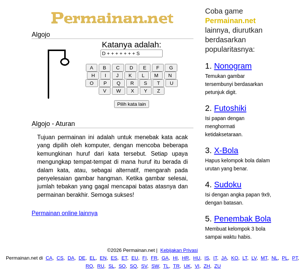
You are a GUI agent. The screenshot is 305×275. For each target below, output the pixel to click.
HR (185, 258)
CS (60, 258)
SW (155, 266)
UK (187, 266)
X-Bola (226, 150)
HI (175, 258)
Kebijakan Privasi (179, 250)
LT (244, 258)
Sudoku (228, 184)
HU (196, 258)
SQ (133, 266)
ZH (207, 266)
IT (215, 258)
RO (89, 266)
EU (134, 258)
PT (295, 258)
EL (92, 258)
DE (82, 258)
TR (176, 266)
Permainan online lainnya (65, 213)
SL (111, 266)
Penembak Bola (242, 218)
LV (254, 258)
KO (234, 258)
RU (100, 266)
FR (154, 258)
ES (114, 258)
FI (144, 258)
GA (164, 258)
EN (103, 258)
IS (206, 258)
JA (224, 258)
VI (197, 266)
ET (124, 258)
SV (144, 266)
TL (166, 266)
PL (285, 258)
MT (264, 258)
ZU (217, 266)
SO (122, 266)
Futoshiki (230, 108)
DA (71, 258)
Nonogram (233, 65)
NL (275, 258)
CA (49, 258)
